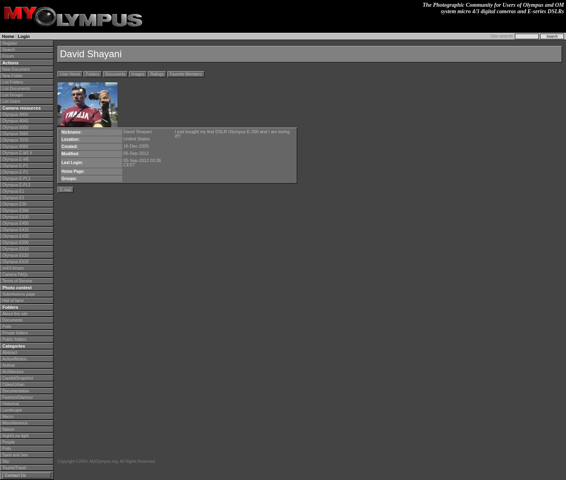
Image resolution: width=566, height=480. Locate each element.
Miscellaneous (15, 423)
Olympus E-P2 (15, 172)
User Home (70, 74)
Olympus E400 (15, 223)
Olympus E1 (13, 191)
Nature (8, 429)
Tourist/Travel (14, 468)
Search (8, 50)
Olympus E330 (15, 217)
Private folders (15, 333)
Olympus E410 (15, 230)
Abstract (9, 352)
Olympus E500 (15, 242)
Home (8, 36)
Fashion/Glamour (17, 397)
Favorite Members (186, 74)
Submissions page (18, 294)
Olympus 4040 (15, 121)
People (8, 442)
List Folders (12, 82)
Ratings (157, 74)
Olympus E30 (14, 204)
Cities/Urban (13, 384)
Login (24, 36)
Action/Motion (14, 359)
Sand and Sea (15, 455)
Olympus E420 (15, 236)
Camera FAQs (15, 274)
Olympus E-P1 (15, 166)
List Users (11, 101)
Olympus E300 (15, 210)
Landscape (12, 410)
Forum (8, 56)
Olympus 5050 (15, 127)
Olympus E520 (15, 255)
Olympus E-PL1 (16, 178)
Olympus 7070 (15, 140)
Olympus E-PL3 (16, 185)
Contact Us (15, 475)
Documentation (15, 391)
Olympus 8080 (15, 146)
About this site (15, 314)
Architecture (13, 372)
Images (138, 74)
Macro (8, 416)
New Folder (12, 76)
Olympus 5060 (15, 134)
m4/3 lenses (13, 268)
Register (9, 43)
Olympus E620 (15, 262)
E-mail (65, 190)
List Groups (12, 95)
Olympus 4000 (15, 114)
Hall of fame (13, 300)
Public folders (14, 339)
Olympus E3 (13, 198)
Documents (12, 320)
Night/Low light (15, 436)
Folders (92, 74)
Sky (5, 461)
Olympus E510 (15, 249)
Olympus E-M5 (15, 159)
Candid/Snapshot (17, 378)
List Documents (16, 88)
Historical (10, 404)
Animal (8, 365)
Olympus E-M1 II (17, 153)
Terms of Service (17, 281)
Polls (6, 326)
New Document (16, 69)
